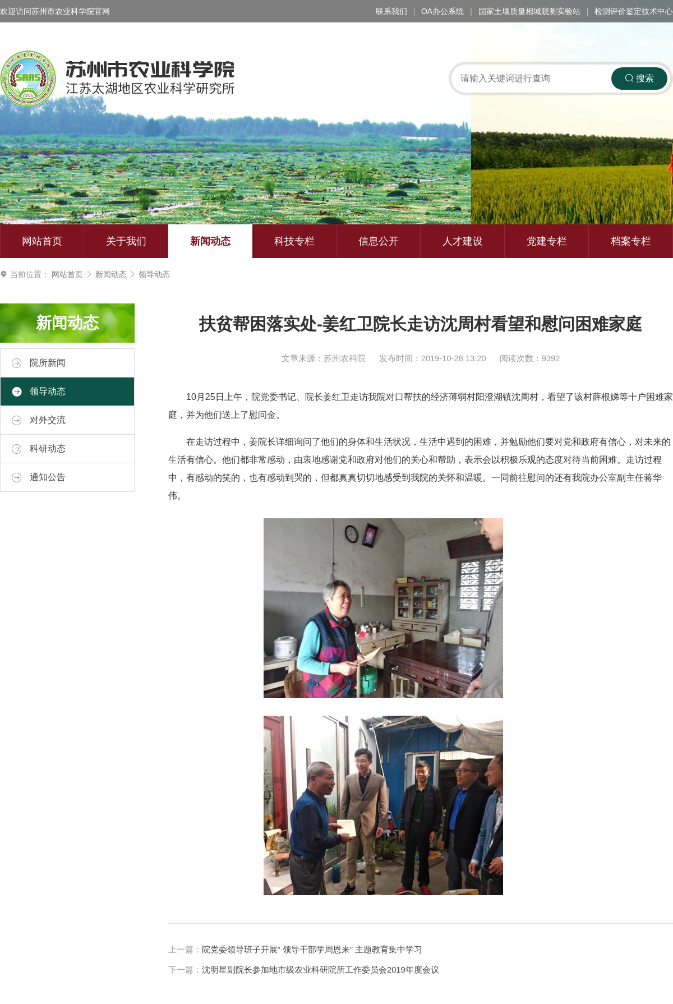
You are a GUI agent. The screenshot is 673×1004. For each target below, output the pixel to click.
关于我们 (126, 241)
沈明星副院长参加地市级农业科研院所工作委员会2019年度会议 (320, 969)
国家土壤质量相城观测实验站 (529, 11)
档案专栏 (631, 241)
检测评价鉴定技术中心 (633, 11)
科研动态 (39, 449)
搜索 (639, 78)
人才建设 (462, 241)
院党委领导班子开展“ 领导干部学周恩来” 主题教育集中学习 (312, 949)
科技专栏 (294, 241)
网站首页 (42, 241)
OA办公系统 (442, 11)
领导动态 (154, 274)
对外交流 (39, 420)
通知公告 (39, 477)
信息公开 (378, 241)
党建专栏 (547, 241)
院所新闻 (39, 363)
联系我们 (391, 11)
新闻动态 (210, 241)
